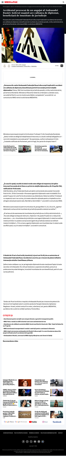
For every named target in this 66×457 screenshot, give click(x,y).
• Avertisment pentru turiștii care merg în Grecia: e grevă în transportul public (28, 319)
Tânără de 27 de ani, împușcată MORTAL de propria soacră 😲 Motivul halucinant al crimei (10, 403)
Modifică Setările (33, 437)
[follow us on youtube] (33, 422)
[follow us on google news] (9, 422)
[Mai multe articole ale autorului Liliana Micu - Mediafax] (9, 65)
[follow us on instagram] (45, 422)
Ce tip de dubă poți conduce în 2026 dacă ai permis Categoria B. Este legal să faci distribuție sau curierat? (42, 414)
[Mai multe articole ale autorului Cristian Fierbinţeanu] (4, 65)
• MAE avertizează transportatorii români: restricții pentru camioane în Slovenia (29, 328)
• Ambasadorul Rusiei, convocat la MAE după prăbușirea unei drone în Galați (27, 335)
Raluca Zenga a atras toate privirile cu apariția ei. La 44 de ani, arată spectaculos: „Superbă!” (42, 403)
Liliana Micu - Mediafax (30, 66)
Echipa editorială (8, 433)
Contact (60, 433)
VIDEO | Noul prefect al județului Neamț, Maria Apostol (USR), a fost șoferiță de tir (10, 392)
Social (12, 6)
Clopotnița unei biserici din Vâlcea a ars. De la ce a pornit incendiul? (41, 382)
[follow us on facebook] (57, 422)
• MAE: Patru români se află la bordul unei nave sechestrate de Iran (24, 321)
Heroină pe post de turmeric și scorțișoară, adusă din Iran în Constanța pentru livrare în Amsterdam (41, 148)
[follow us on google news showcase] (21, 422)
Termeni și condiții (34, 433)
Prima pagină (6, 6)
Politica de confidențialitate (49, 433)
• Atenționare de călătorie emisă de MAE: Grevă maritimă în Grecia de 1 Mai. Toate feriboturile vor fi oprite (33, 325)
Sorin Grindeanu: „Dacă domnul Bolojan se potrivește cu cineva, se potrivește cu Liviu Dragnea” (42, 392)
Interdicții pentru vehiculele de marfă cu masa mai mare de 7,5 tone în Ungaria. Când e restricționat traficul (10, 148)
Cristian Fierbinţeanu (17, 66)
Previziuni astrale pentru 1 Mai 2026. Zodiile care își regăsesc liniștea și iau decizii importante (10, 414)
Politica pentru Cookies (21, 433)
